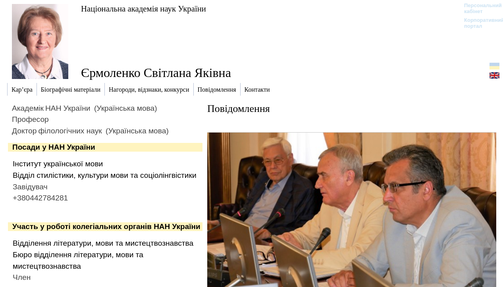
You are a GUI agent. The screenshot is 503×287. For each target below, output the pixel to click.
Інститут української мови (58, 164)
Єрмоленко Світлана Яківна (156, 72)
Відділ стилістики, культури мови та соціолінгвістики (105, 175)
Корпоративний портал (479, 23)
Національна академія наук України (143, 8)
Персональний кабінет (479, 8)
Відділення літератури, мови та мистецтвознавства (103, 243)
